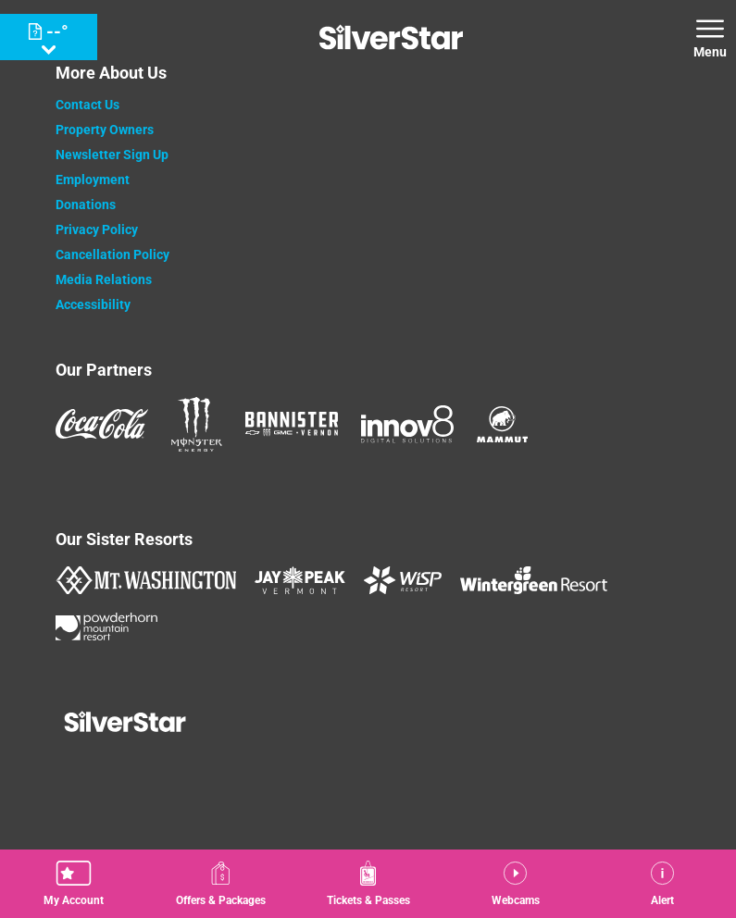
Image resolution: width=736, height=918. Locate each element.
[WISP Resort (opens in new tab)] (403, 580)
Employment (93, 179)
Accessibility (93, 304)
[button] (73, 884)
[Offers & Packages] (220, 884)
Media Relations (104, 279)
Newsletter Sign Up (112, 154)
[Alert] (662, 884)
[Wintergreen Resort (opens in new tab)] (533, 580)
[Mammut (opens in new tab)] (502, 424)
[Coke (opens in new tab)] (102, 424)
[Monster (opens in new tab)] (196, 424)
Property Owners (105, 129)
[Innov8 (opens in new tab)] (407, 423)
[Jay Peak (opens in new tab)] (300, 580)
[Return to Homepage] (391, 37)
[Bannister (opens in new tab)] (291, 424)
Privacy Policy (97, 229)
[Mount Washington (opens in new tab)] (146, 580)
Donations (86, 204)
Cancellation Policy (112, 254)
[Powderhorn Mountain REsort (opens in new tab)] (106, 626)
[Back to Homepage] (368, 723)
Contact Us (87, 104)
